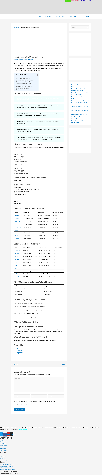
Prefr (16, 274)
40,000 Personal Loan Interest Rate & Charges (27, 85)
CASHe (17, 218)
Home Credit (18, 277)
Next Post (64, 364)
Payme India (18, 227)
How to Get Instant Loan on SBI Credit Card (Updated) (79, 93)
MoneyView (18, 221)
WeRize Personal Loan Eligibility (79, 114)
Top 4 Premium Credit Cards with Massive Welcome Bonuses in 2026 (80, 102)
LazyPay (17, 253)
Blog (79, 16)
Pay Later (64, 16)
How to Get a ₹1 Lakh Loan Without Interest (78, 121)
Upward (17, 238)
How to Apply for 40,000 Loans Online (25, 86)
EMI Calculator (86, 16)
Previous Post (15, 364)
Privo (16, 265)
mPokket (17, 259)
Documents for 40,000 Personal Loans (25, 80)
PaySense (17, 236)
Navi (16, 224)
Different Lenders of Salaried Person (24, 81)
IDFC (16, 233)
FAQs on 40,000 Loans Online (23, 88)
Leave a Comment (19, 59)
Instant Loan (72, 16)
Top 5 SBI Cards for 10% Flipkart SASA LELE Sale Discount (79, 111)
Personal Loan (56, 16)
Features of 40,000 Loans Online (23, 77)
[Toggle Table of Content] (36, 75)
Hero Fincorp (18, 271)
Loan (40, 16)
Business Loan (47, 16)
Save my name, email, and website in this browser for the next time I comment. (36, 401)
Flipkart (17, 256)
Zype (16, 268)
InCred (17, 230)
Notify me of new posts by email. (23, 405)
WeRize (17, 215)
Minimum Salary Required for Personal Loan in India (78, 89)
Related (19, 89)
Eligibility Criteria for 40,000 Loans (24, 78)
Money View (18, 250)
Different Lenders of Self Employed (24, 83)
